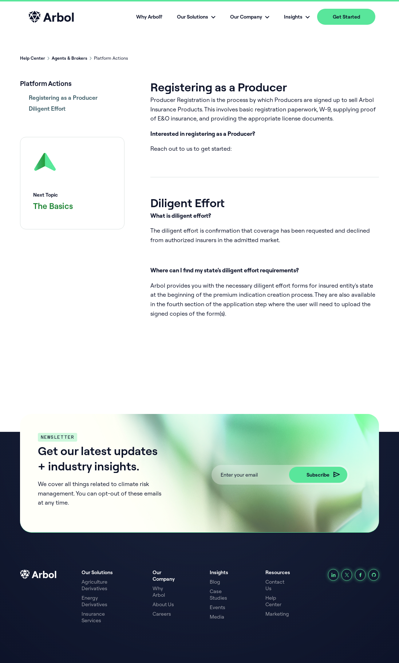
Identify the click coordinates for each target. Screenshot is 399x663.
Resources (277, 572)
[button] (196, 16)
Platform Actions (46, 83)
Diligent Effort (47, 108)
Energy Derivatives (94, 601)
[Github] (373, 575)
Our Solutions (97, 572)
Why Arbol (159, 591)
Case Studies (218, 594)
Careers (162, 614)
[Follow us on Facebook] (360, 575)
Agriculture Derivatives (94, 585)
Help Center (32, 58)
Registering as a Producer (63, 97)
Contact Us (274, 585)
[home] (51, 16)
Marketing (277, 614)
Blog (215, 582)
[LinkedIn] (333, 575)
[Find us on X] (346, 575)
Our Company (164, 575)
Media (217, 616)
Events (217, 607)
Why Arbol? (149, 16)
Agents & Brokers (69, 58)
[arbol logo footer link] (51, 598)
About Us (163, 604)
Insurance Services (93, 617)
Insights (219, 572)
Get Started (346, 16)
